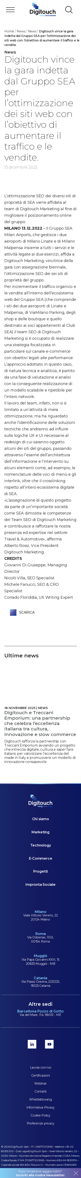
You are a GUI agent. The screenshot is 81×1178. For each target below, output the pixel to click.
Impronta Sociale (40, 885)
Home (9, 31)
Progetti (40, 871)
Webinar (40, 1083)
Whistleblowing (40, 1099)
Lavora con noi (40, 1067)
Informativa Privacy (40, 1107)
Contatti (40, 1091)
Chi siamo (40, 819)
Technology (40, 845)
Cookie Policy (40, 1115)
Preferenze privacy (40, 1123)
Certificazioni (40, 1075)
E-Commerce (40, 858)
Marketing (40, 832)
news (32, 31)
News (21, 31)
